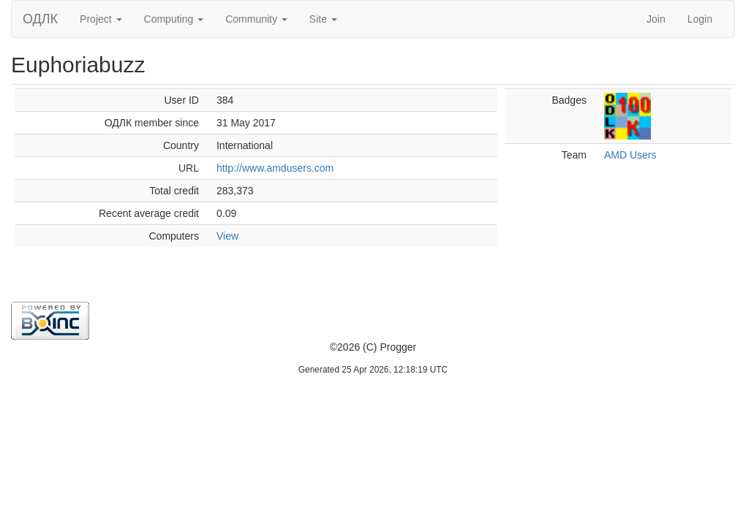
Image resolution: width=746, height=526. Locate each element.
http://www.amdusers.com (275, 168)
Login (699, 19)
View (227, 236)
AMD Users (630, 155)
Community (256, 19)
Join (656, 19)
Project (100, 19)
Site (323, 19)
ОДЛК (40, 19)
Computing (174, 19)
